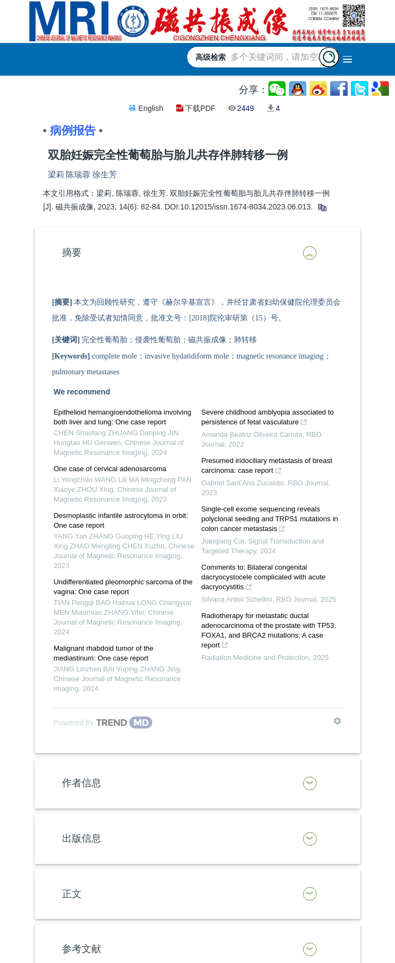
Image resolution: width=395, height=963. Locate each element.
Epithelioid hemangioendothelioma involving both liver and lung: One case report (122, 417)
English (150, 108)
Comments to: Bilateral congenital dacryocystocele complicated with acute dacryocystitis (263, 578)
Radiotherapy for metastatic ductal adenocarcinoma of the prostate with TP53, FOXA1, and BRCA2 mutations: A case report (268, 632)
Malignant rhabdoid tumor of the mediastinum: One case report (103, 653)
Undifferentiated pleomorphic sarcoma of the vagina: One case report (123, 587)
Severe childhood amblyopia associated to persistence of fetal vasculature (267, 418)
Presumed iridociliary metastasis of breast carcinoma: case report (266, 466)
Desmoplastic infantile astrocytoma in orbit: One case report (120, 520)
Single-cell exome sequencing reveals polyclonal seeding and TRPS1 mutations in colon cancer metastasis (269, 520)
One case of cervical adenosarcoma (109, 469)
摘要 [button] (72, 252)
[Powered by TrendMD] (102, 723)
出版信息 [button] (81, 838)
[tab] (197, 253)
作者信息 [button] (81, 782)
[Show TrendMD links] (337, 721)
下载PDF (200, 108)
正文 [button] (72, 893)
